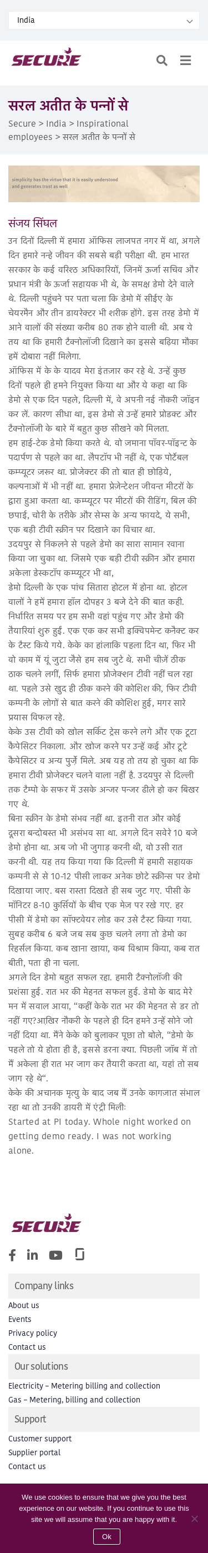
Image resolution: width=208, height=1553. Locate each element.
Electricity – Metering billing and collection (84, 1386)
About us (23, 1305)
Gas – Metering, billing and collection (74, 1400)
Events (20, 1319)
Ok (106, 1536)
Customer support (40, 1439)
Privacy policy (32, 1333)
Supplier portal (34, 1453)
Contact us (27, 1347)
